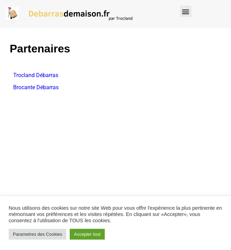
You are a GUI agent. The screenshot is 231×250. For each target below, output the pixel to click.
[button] (185, 11)
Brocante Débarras (36, 87)
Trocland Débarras (35, 75)
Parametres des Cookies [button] (37, 234)
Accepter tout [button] (87, 234)
